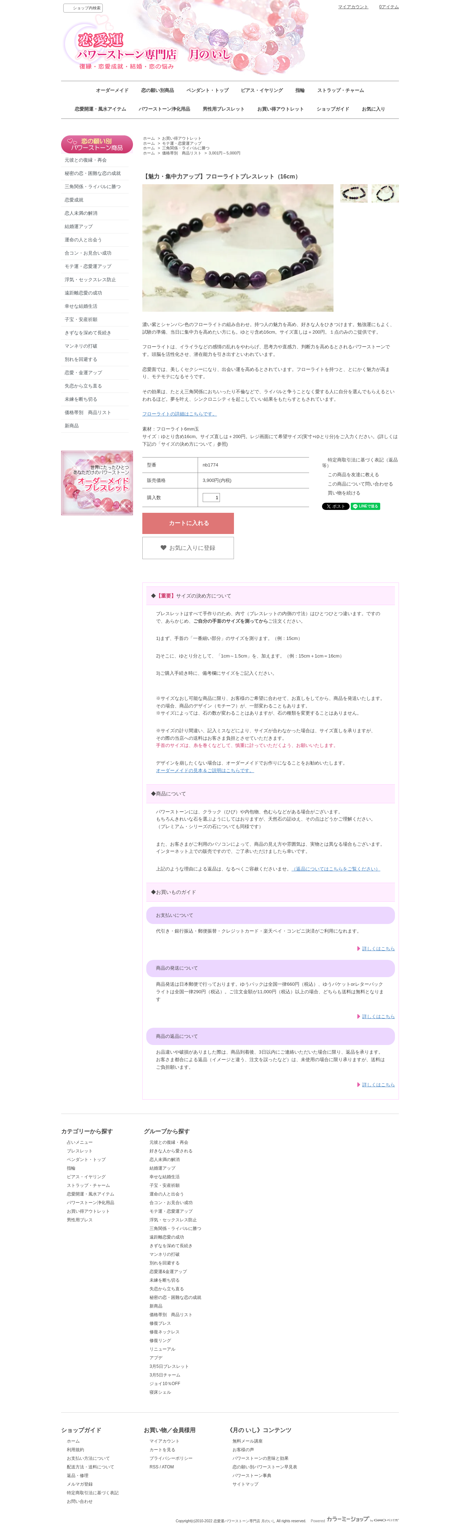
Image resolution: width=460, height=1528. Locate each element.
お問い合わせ (80, 1501)
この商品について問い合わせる (360, 484)
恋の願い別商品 (157, 90)
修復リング (160, 1340)
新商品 (72, 425)
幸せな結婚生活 (81, 306)
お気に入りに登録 (188, 548)
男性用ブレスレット (224, 109)
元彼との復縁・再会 (86, 160)
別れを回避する (81, 359)
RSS (154, 1466)
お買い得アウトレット (280, 109)
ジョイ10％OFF (165, 1383)
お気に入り (373, 109)
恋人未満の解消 (81, 213)
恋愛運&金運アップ (168, 1271)
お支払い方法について (88, 1458)
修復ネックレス (165, 1331)
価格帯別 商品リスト (88, 412)
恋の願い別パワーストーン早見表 (265, 1466)
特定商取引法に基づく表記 (93, 1492)
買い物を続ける (344, 493)
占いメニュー (80, 1142)
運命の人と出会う (83, 239)
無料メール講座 (248, 1441)
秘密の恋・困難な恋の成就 (93, 173)
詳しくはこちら (378, 948)
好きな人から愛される (171, 1150)
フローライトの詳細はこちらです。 (179, 414)
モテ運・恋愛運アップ (88, 266)
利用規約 (75, 1449)
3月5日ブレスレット (169, 1366)
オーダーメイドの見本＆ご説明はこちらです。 (205, 770)
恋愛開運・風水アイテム (100, 109)
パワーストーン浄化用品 (164, 109)
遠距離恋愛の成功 (83, 293)
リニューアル (162, 1349)
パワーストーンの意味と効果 (261, 1458)
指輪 (300, 90)
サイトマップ (245, 1484)
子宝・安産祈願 (81, 319)
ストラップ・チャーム (340, 90)
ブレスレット (80, 1150)
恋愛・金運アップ (83, 372)
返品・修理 (77, 1475)
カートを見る (162, 1449)
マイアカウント (353, 6)
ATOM (168, 1466)
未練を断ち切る (81, 399)
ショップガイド (333, 109)
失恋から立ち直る (83, 386)
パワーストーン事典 (252, 1475)
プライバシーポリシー (171, 1458)
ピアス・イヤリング (262, 90)
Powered (355, 1521)
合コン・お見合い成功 (88, 253)
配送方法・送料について (90, 1466)
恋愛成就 (74, 200)
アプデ (156, 1357)
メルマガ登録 (80, 1484)
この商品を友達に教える (353, 474)
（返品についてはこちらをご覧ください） (335, 869)
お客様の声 (243, 1449)
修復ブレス (160, 1323)
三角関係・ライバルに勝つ (93, 186)
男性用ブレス (80, 1219)
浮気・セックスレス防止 (90, 279)
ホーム (149, 138)
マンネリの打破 (81, 346)
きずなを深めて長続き (88, 332)
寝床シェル (160, 1392)
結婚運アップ (79, 226)
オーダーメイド (112, 90)
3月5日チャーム (165, 1375)
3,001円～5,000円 (224, 153)
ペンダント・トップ (208, 90)
